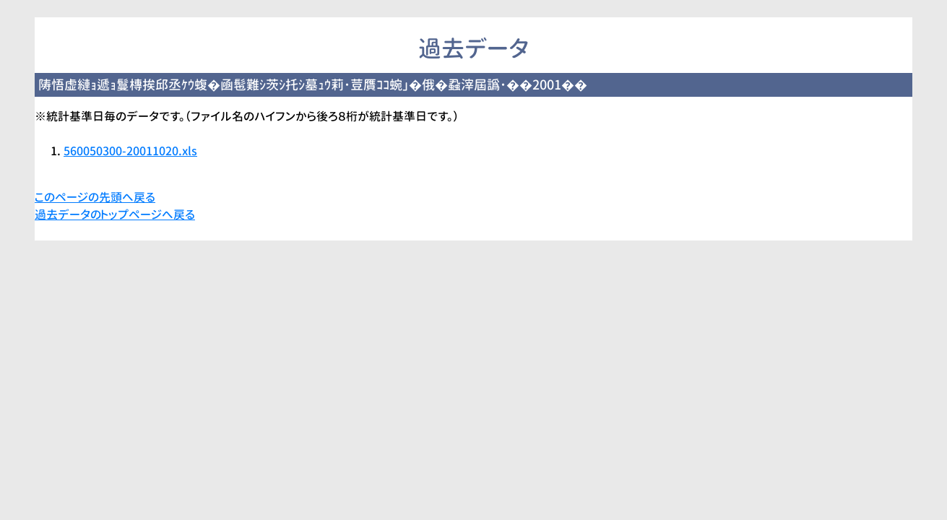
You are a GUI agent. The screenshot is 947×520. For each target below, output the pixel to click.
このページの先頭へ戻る (95, 197)
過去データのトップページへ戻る (115, 214)
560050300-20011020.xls (130, 151)
